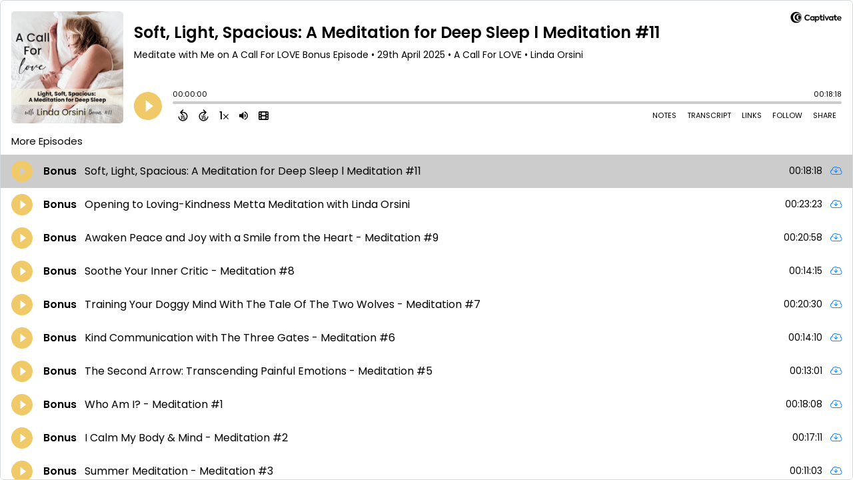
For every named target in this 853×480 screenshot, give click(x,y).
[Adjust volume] (243, 115)
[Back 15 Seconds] (183, 115)
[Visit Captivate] (816, 19)
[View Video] (263, 115)
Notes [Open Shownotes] (664, 115)
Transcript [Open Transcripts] (709, 115)
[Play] (148, 106)
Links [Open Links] (752, 115)
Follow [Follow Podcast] (787, 115)
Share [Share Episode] (824, 115)
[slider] (176, 104)
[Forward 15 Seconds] (203, 115)
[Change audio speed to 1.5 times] (224, 115)
